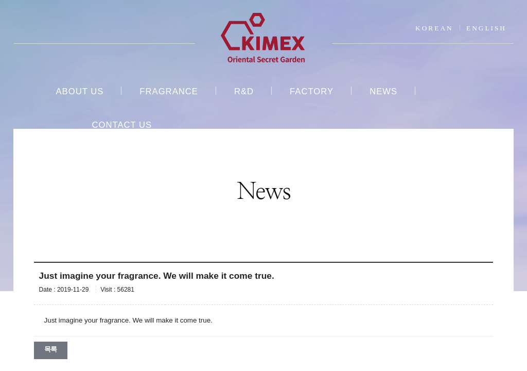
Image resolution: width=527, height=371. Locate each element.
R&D (244, 91)
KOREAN (434, 28)
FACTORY (311, 91)
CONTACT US (122, 125)
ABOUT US (79, 91)
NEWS (383, 91)
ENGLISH (486, 28)
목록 (50, 349)
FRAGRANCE (168, 91)
